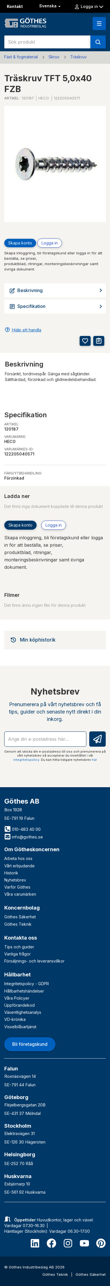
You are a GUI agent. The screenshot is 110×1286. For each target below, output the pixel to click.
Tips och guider (19, 946)
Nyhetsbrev (15, 880)
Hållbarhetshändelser (24, 991)
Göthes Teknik (18, 924)
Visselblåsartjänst (20, 1026)
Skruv (54, 56)
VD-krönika (15, 1019)
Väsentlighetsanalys (22, 1012)
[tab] (55, 640)
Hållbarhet (17, 975)
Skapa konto (20, 242)
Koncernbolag (22, 908)
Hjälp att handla (26, 330)
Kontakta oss (20, 938)
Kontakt (15, 6)
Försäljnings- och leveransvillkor (34, 961)
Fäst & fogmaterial (21, 56)
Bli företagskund (29, 1044)
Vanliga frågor (17, 953)
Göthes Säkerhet (20, 916)
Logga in (88, 6)
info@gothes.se (23, 837)
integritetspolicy (26, 760)
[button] (99, 23)
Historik (11, 872)
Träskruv (78, 56)
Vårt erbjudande (19, 865)
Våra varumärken (20, 894)
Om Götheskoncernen (31, 849)
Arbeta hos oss (18, 858)
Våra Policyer (16, 998)
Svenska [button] (50, 5)
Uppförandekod (19, 1005)
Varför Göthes (17, 887)
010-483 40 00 (22, 829)
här (94, 760)
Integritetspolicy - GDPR (26, 983)
